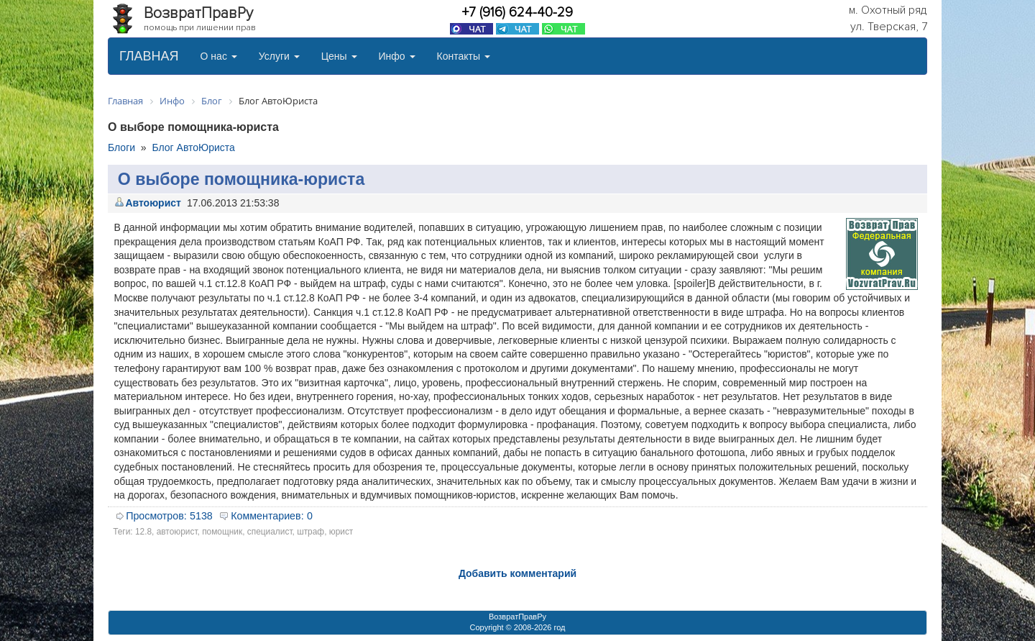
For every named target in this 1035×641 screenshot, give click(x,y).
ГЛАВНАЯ (149, 56)
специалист (270, 532)
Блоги (121, 147)
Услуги (279, 56)
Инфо (397, 56)
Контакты (463, 56)
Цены (339, 56)
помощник (222, 532)
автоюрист (177, 532)
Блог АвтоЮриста (193, 147)
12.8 (143, 532)
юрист (341, 532)
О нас (219, 56)
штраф (310, 532)
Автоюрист (153, 203)
